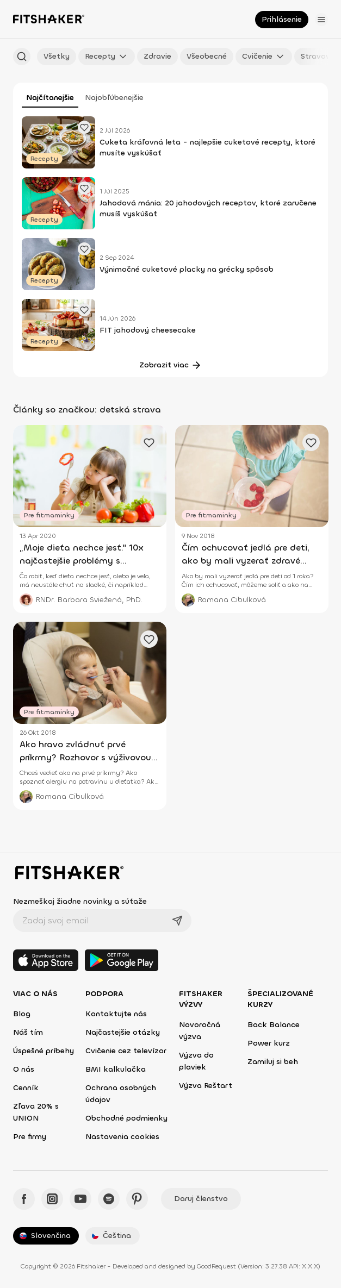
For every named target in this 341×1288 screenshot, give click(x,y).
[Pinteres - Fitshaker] (137, 1199)
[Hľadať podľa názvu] (21, 56)
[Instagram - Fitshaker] (52, 1199)
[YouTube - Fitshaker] (80, 1199)
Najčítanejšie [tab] (50, 97)
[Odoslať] (177, 920)
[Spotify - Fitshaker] (109, 1199)
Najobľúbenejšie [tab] (114, 97)
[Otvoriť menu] (321, 19)
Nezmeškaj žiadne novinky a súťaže (80, 901)
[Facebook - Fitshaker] (24, 1199)
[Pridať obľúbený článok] (84, 127)
